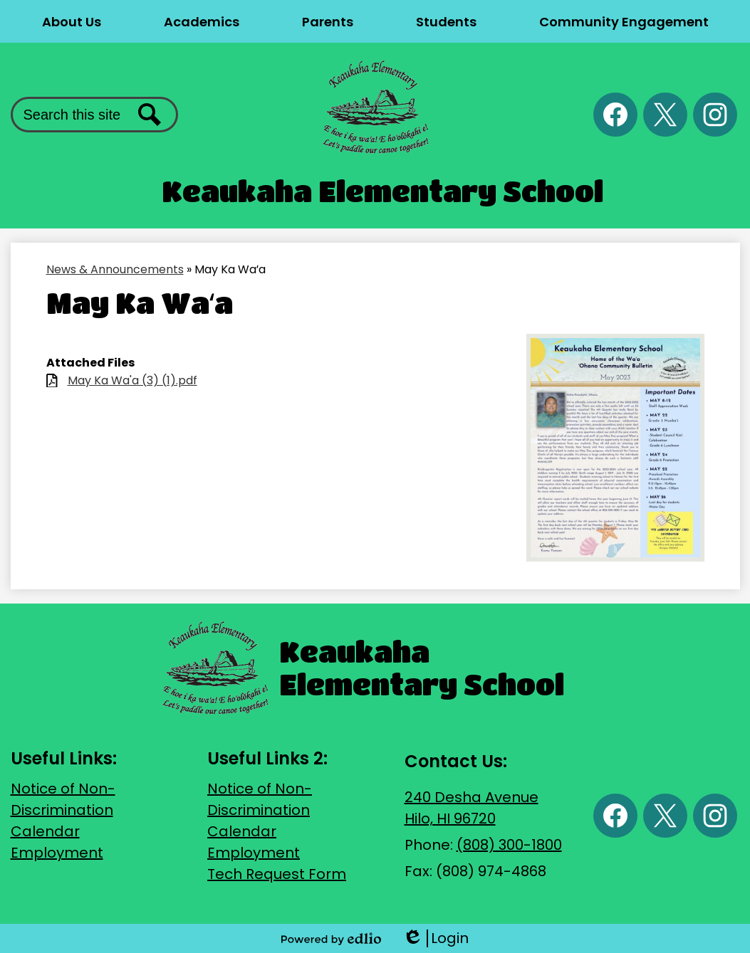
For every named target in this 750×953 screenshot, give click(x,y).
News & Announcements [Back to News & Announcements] (115, 269)
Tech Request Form (276, 874)
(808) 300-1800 (509, 845)
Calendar (45, 831)
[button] (71, 21)
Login (435, 938)
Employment (57, 853)
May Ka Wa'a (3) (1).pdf (132, 380)
